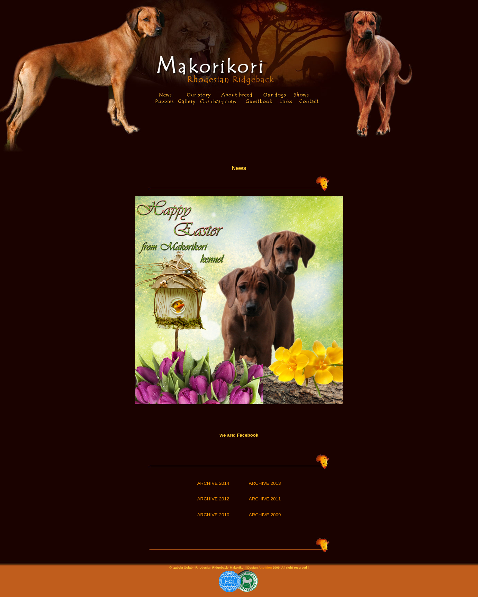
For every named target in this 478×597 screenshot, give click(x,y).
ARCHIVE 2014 (213, 483)
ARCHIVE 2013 (265, 483)
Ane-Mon (265, 567)
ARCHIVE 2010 (213, 514)
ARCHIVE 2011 (265, 498)
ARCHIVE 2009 (265, 514)
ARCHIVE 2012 (213, 498)
